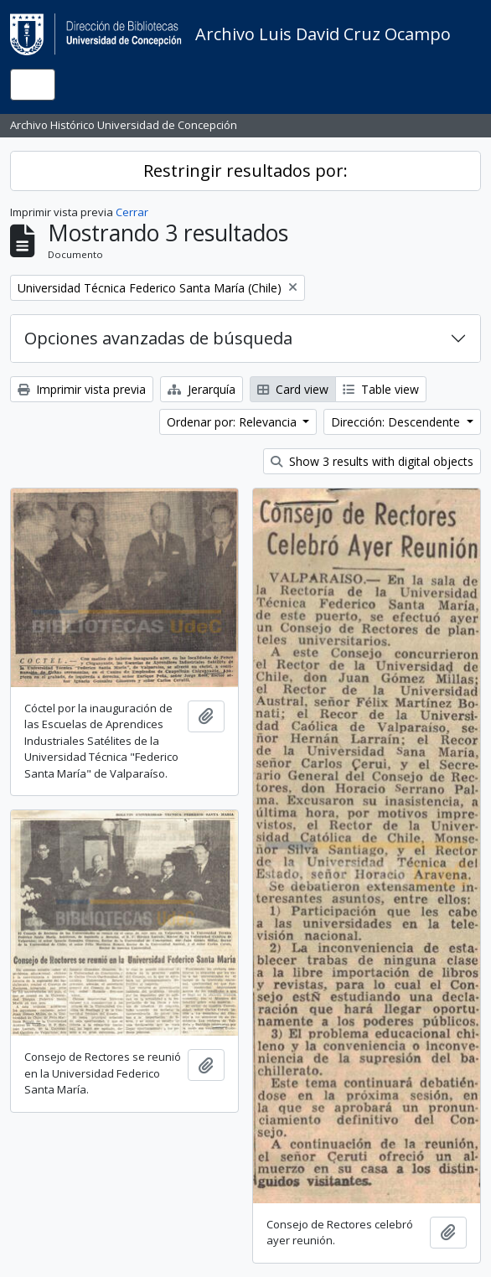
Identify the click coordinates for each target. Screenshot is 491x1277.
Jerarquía (201, 389)
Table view (381, 389)
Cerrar (132, 212)
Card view (292, 389)
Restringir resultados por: (245, 170)
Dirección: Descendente (397, 422)
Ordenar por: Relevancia (233, 422)
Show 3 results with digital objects (372, 461)
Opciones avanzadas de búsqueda (158, 338)
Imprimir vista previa (82, 389)
